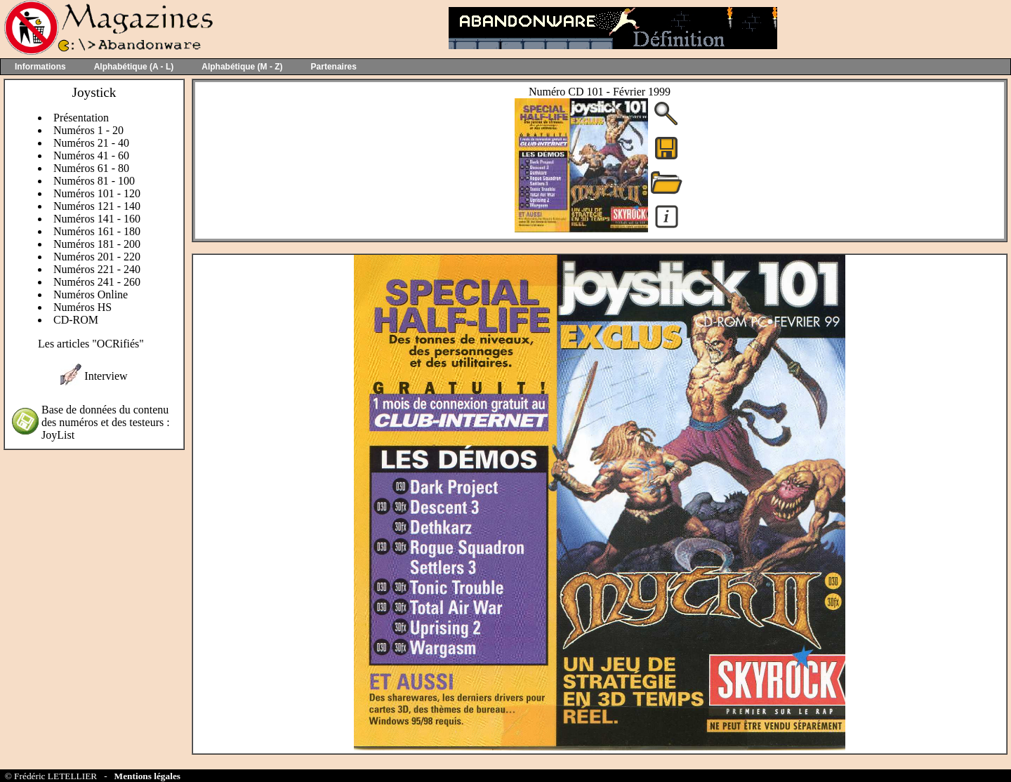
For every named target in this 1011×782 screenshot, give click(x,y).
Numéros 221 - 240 (96, 269)
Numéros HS (82, 307)
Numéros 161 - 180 (96, 231)
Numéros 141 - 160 (96, 219)
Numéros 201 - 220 (96, 257)
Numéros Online (90, 294)
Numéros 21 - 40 (91, 143)
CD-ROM (75, 320)
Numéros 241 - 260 (96, 282)
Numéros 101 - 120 (96, 193)
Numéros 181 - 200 (96, 244)
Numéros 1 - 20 (88, 130)
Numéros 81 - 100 (94, 181)
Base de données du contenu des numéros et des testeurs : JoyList (105, 422)
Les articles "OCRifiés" (91, 344)
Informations (40, 67)
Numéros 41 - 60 (91, 155)
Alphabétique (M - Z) (241, 67)
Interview (105, 376)
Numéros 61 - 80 (91, 168)
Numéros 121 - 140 (96, 206)
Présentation (81, 118)
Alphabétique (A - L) (134, 67)
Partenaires (334, 67)
